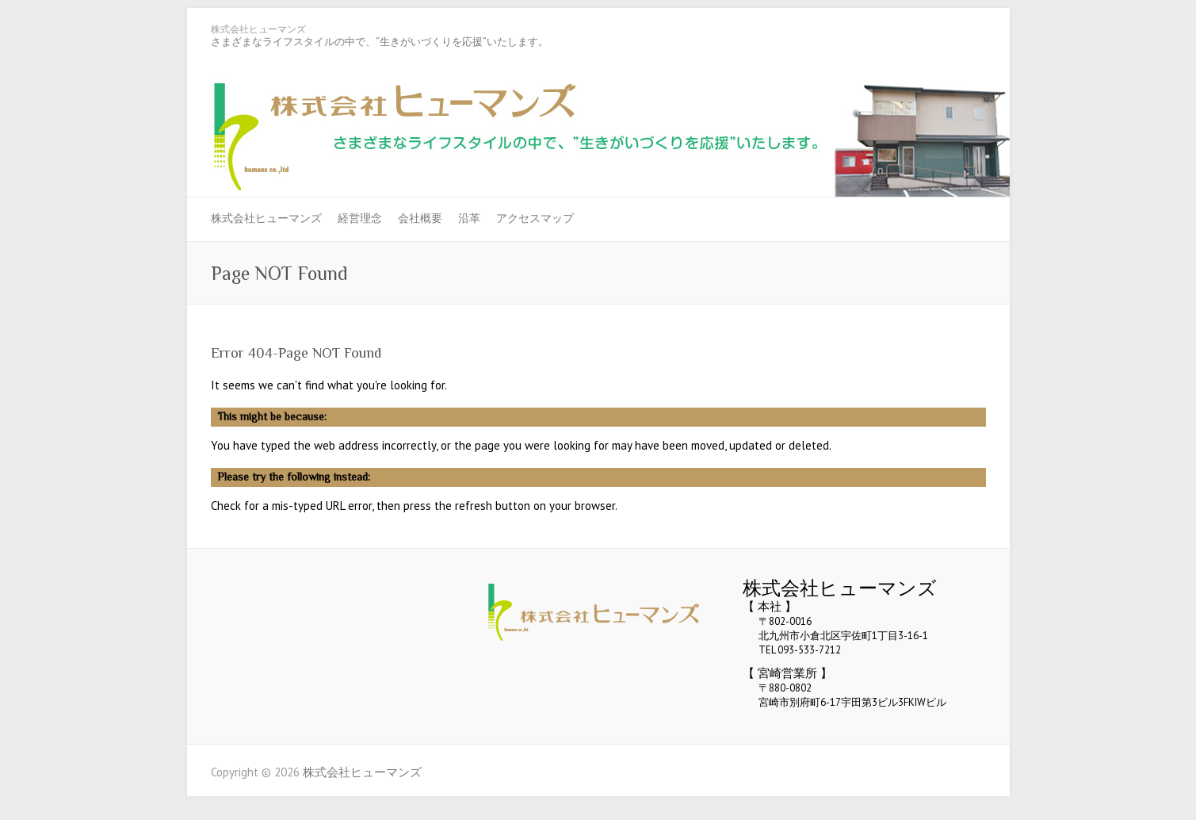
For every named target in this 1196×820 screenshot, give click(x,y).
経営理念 (360, 218)
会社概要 (420, 218)
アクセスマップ (535, 218)
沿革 (469, 218)
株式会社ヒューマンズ (258, 29)
